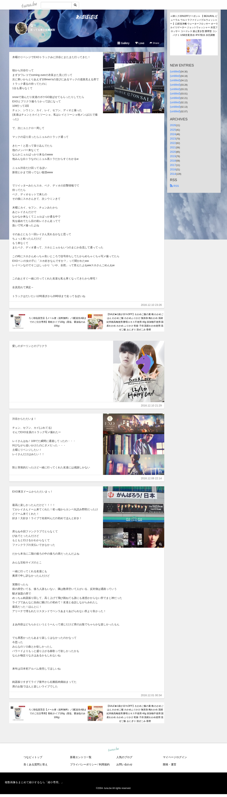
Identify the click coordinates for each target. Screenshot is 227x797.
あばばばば (87, 16)
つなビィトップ (33, 757)
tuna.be (113, 749)
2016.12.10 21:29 (151, 405)
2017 (173, 165)
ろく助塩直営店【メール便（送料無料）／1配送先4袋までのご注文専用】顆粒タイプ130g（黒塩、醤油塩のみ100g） (57, 322)
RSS (174, 185)
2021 (173, 147)
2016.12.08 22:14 (151, 478)
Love (139, 43)
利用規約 (104, 764)
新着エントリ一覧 (80, 757)
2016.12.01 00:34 (151, 695)
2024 (173, 134)
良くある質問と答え (36, 764)
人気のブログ (124, 757)
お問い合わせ (124, 764)
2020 (173, 151)
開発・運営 (169, 764)
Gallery (123, 43)
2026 (173, 125)
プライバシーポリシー (83, 764)
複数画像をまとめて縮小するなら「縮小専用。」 (34, 782)
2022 (173, 142)
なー (33, 25)
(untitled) (175, 71)
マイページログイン (175, 757)
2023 (173, 138)
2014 (173, 173)
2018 (173, 160)
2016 (173, 169)
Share (154, 43)
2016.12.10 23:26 (151, 304)
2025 (173, 129)
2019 (173, 156)
